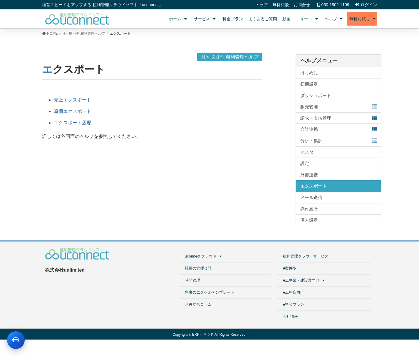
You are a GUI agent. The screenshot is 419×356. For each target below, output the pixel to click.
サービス (205, 19)
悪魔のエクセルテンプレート (209, 292)
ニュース (307, 19)
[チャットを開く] (16, 340)
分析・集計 (311, 140)
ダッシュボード (315, 95)
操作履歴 (309, 208)
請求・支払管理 (315, 118)
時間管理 (192, 280)
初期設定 (309, 83)
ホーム (178, 19)
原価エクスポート (72, 111)
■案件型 (289, 268)
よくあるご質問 (262, 18)
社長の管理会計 (198, 268)
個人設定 (309, 220)
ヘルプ (334, 19)
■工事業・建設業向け (304, 280)
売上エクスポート (72, 99)
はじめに (309, 72)
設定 (304, 163)
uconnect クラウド (204, 256)
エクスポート (313, 185)
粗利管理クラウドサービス (306, 256)
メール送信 (311, 197)
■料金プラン (293, 304)
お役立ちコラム (198, 304)
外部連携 (309, 174)
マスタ (307, 152)
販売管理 (309, 106)
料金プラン (232, 18)
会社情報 (290, 316)
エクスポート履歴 (72, 122)
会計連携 (309, 129)
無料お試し (363, 19)
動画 (286, 18)
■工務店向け (293, 292)
